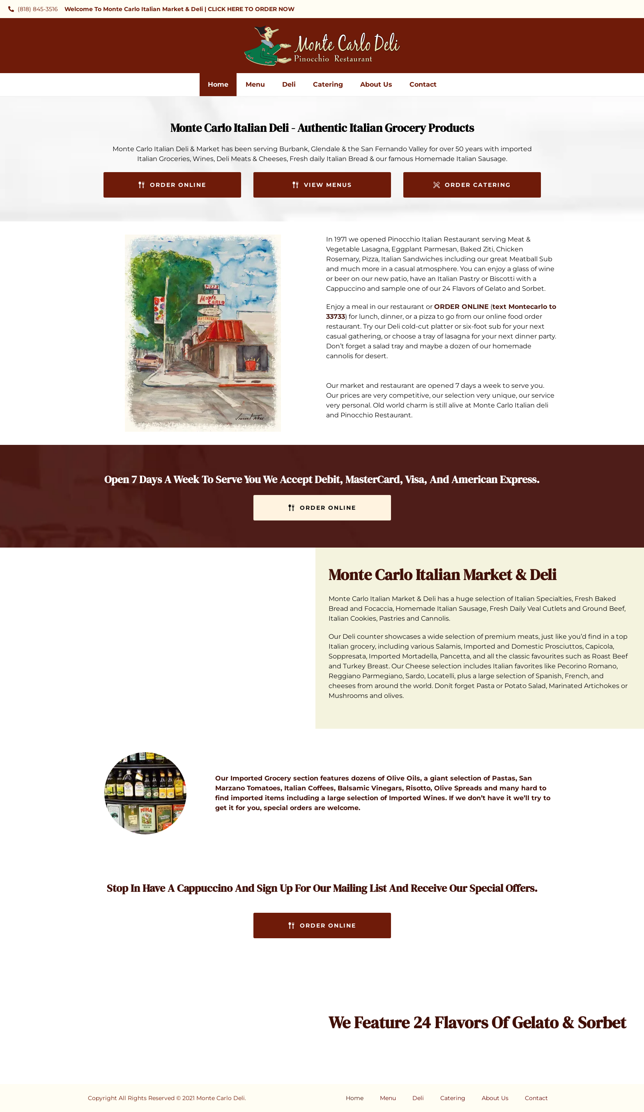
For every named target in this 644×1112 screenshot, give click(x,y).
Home (218, 84)
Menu (255, 84)
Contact (423, 84)
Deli (289, 84)
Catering (328, 84)
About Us (376, 84)
